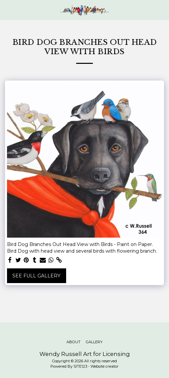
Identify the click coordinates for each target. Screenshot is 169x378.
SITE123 (80, 366)
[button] (7, 9)
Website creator (105, 366)
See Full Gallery (36, 276)
